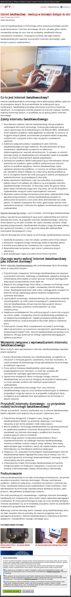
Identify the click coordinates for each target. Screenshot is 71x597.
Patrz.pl (11, 1)
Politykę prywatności (53, 571)
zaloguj (43, 7)
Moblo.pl (46, 1)
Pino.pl (41, 1)
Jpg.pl (29, 1)
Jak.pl (57, 1)
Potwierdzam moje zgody (12, 591)
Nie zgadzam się (28, 591)
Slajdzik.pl (23, 1)
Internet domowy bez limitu (13, 213)
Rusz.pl (53, 1)
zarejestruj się (53, 7)
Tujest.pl (34, 1)
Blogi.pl (17, 1)
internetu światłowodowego (20, 265)
